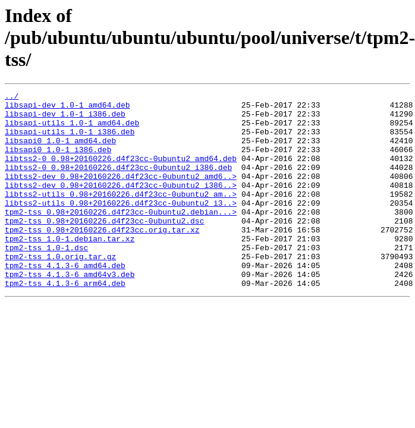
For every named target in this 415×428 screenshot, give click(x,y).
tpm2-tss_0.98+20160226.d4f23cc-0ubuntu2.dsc (104, 247)
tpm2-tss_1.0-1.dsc (46, 279)
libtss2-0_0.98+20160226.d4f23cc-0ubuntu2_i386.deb (118, 183)
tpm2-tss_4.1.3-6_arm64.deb (65, 322)
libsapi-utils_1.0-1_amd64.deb (72, 129)
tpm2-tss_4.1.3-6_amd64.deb (65, 300)
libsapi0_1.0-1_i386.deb (58, 161)
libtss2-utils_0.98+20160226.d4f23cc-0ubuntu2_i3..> (121, 226)
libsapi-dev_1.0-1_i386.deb (65, 119)
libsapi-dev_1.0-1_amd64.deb (67, 108)
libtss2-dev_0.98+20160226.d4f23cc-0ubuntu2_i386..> (121, 204)
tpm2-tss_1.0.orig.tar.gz (60, 290)
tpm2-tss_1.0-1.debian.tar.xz (69, 268)
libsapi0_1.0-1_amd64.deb (60, 151)
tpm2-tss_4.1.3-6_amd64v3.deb (69, 311)
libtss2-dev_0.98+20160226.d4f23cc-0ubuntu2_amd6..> (121, 193)
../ (11, 97)
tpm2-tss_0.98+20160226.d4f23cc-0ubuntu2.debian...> (121, 236)
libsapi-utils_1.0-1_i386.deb (69, 140)
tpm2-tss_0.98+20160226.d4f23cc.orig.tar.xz (102, 258)
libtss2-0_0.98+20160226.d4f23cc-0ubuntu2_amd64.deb (121, 172)
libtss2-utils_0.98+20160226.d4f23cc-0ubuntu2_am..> (121, 215)
